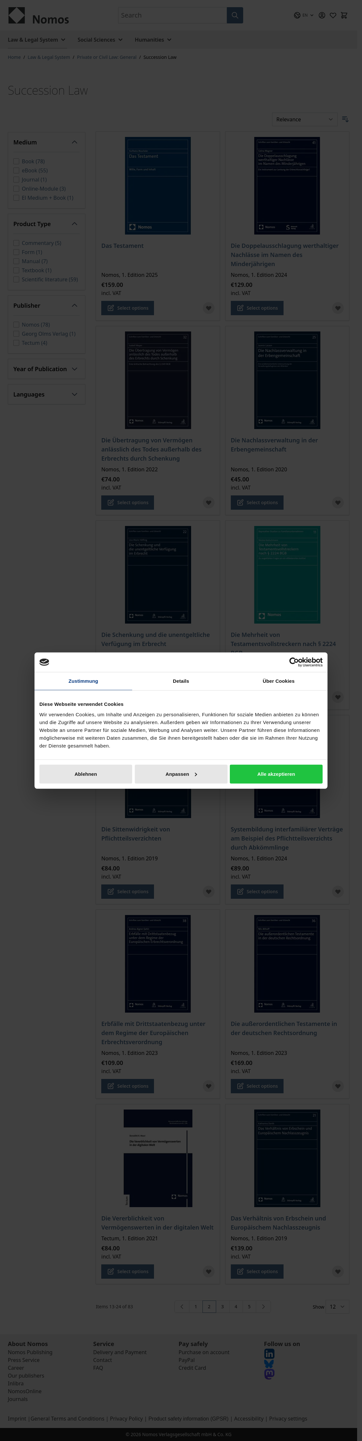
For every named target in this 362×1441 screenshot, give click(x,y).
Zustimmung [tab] (83, 681)
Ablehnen (86, 773)
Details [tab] (181, 681)
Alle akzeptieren (276, 773)
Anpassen (181, 773)
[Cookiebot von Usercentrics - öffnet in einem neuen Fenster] (294, 662)
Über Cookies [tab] (279, 681)
